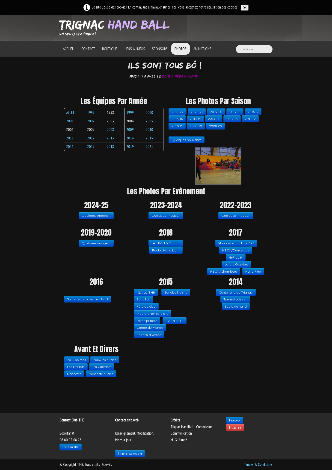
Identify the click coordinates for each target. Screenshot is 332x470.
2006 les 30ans (104, 360)
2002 (91, 121)
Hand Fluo (253, 271)
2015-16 (177, 119)
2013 (110, 138)
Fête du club (146, 306)
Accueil (68, 48)
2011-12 (250, 119)
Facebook (234, 420)
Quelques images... (96, 215)
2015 (149, 138)
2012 (91, 138)
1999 (130, 112)
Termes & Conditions (258, 464)
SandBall (143, 299)
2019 (130, 146)
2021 (149, 146)
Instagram (235, 427)
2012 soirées (76, 360)
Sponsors (160, 48)
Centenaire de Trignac (236, 292)
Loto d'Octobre (236, 264)
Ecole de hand (236, 306)
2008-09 (215, 126)
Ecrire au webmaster (130, 454)
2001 (70, 121)
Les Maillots (76, 367)
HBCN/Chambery (223, 271)
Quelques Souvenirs (187, 140)
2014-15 (195, 119)
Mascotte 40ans (101, 374)
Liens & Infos (134, 48)
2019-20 (216, 112)
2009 (130, 129)
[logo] (116, 27)
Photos (181, 48)
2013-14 (213, 119)
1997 (91, 112)
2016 (70, 146)
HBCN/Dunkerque (235, 250)
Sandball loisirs (175, 292)
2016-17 (253, 112)
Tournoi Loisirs (235, 299)
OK (245, 7)
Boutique (109, 48)
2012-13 (232, 119)
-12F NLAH (175, 321)
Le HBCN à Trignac (165, 243)
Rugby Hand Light (166, 250)
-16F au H (236, 257)
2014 (130, 138)
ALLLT (70, 112)
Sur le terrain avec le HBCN (87, 299)
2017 (91, 146)
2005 (149, 121)
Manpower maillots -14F (236, 243)
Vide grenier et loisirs (152, 313)
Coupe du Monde (150, 328)
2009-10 (196, 126)
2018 (110, 146)
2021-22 (178, 112)
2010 (149, 129)
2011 (70, 138)
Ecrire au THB (70, 447)
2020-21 (197, 112)
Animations (202, 48)
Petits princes (147, 321)
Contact (88, 48)
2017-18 (234, 112)
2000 (149, 112)
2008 (110, 129)
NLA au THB (146, 292)
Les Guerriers (101, 367)
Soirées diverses (149, 335)
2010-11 (177, 126)
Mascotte (74, 374)
